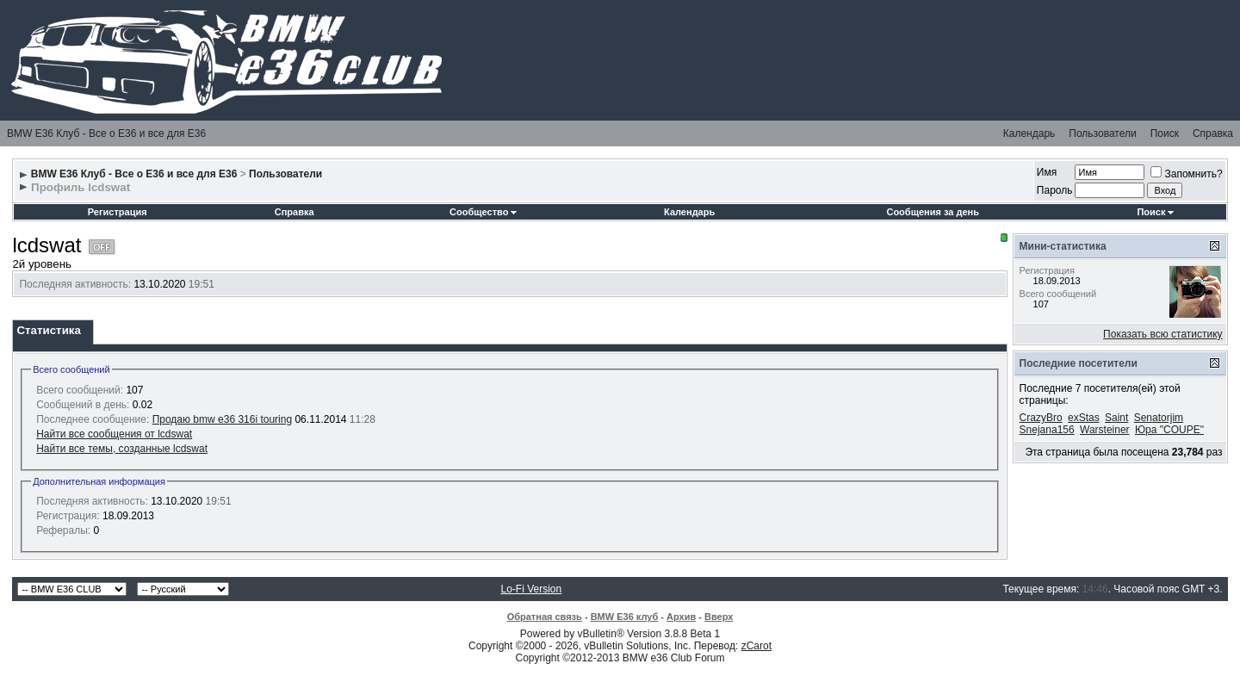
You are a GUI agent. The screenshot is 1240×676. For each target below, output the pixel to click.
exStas (1084, 418)
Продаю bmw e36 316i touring (222, 419)
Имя (1047, 172)
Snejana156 (1047, 430)
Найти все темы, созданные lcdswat (122, 449)
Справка (1213, 133)
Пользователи (1102, 133)
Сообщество (483, 212)
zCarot (756, 646)
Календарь (1029, 133)
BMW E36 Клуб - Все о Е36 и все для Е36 (106, 133)
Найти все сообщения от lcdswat (114, 434)
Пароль (1055, 190)
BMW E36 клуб (625, 616)
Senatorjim (1158, 418)
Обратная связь (544, 616)
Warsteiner (1105, 430)
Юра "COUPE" (1169, 430)
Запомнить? (1186, 174)
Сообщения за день (932, 212)
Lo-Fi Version (531, 589)
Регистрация (117, 212)
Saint (1116, 418)
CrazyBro (1041, 418)
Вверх (718, 616)
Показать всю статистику (1162, 334)
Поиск (1164, 133)
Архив (681, 616)
